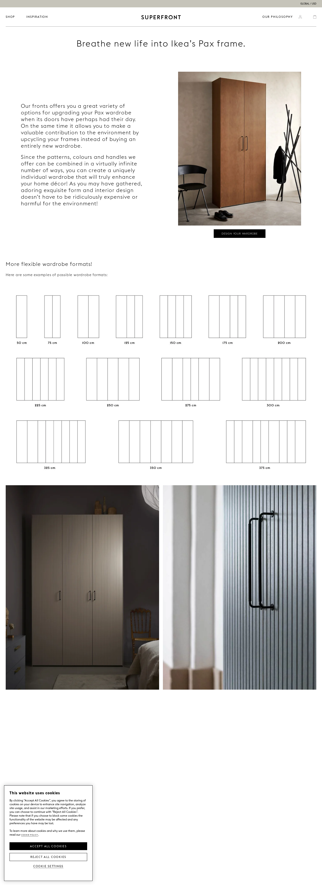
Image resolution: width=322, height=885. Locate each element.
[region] (48, 833)
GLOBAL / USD (308, 3)
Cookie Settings (48, 866)
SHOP (10, 17)
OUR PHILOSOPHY (277, 17)
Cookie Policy (29, 834)
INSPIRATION (37, 17)
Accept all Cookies (48, 845)
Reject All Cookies (48, 856)
